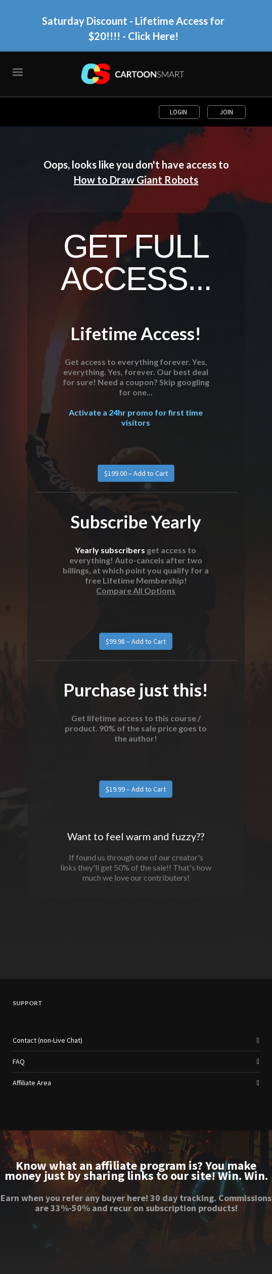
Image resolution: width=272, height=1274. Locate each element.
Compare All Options (135, 590)
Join (226, 112)
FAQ (19, 1061)
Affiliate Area (32, 1082)
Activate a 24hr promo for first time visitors (136, 417)
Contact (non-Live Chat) (47, 1040)
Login (179, 112)
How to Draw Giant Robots (136, 180)
